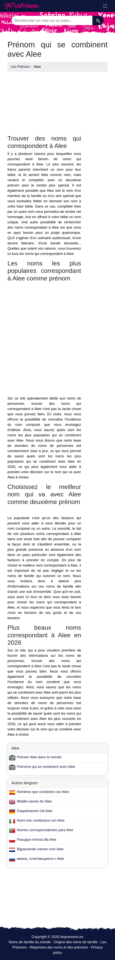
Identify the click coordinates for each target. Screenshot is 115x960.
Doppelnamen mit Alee (34, 811)
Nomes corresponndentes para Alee (45, 830)
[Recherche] (98, 20)
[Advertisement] (44, 102)
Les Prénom (20, 67)
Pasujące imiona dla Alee (36, 840)
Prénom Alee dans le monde (39, 757)
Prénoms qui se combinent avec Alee (46, 767)
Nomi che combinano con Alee (41, 820)
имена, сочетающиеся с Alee (40, 859)
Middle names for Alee (34, 801)
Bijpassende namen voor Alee (40, 849)
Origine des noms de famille (76, 942)
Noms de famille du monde (30, 942)
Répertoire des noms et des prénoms (59, 947)
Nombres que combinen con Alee (43, 792)
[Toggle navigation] (104, 6)
